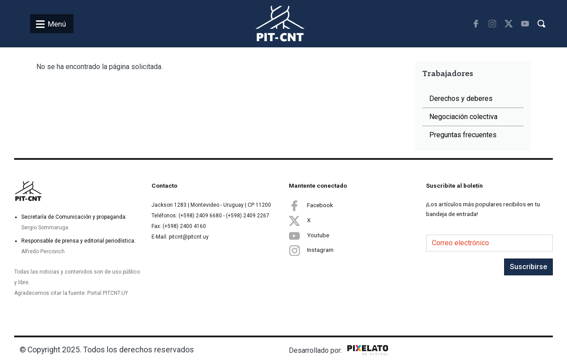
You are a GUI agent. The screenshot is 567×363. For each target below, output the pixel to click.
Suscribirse (528, 267)
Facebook (311, 205)
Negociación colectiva (463, 116)
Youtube (309, 235)
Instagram (311, 250)
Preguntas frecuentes (463, 135)
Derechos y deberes (461, 98)
